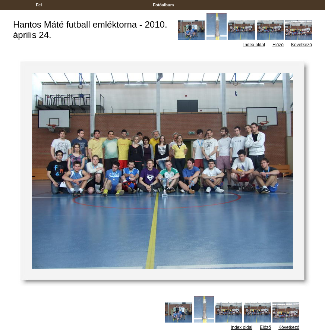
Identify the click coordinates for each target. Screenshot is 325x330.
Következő (301, 44)
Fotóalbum (163, 5)
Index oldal (254, 44)
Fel (39, 5)
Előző (278, 44)
